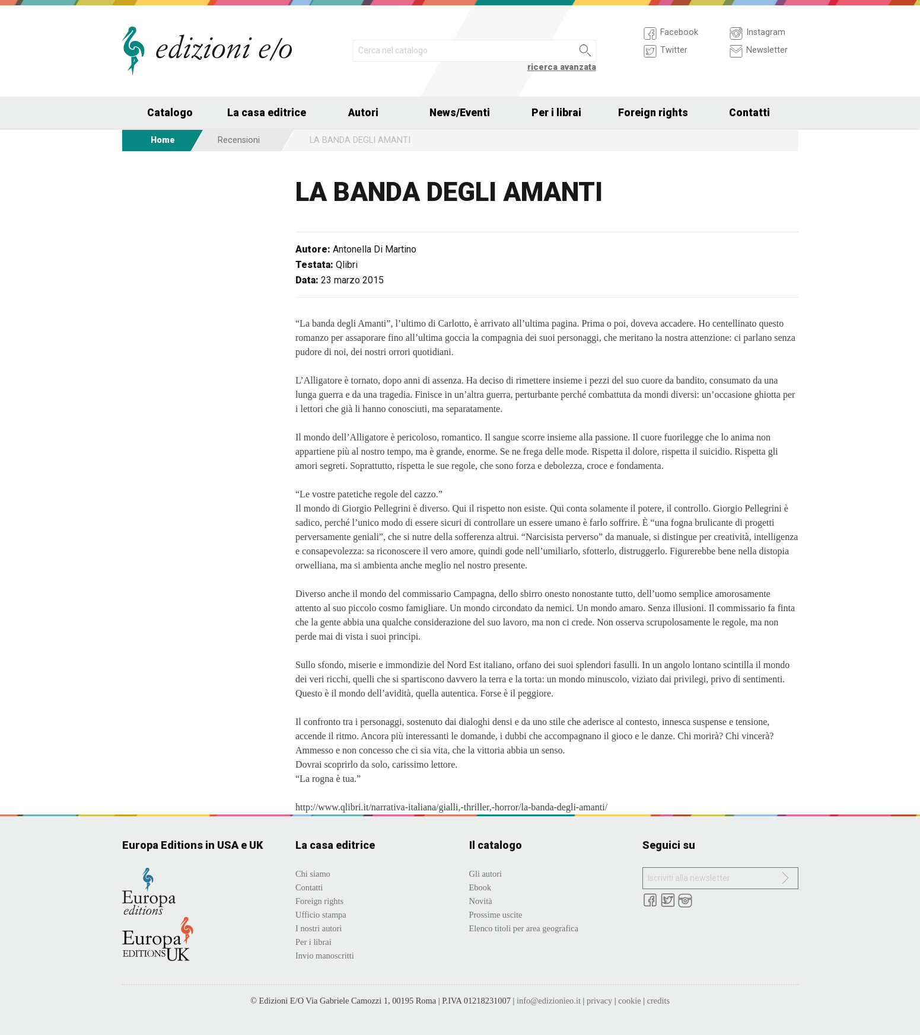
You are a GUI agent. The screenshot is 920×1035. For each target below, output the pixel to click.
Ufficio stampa (320, 914)
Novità (480, 901)
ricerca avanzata (561, 67)
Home (163, 140)
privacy (599, 1000)
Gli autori (485, 874)
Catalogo (170, 113)
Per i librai (556, 113)
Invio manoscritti (324, 955)
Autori (363, 113)
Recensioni (239, 140)
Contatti (749, 113)
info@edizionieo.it (549, 1000)
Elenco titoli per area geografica (524, 928)
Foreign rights (653, 113)
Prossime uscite (496, 914)
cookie (629, 1000)
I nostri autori (318, 928)
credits (658, 1000)
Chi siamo (312, 874)
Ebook (480, 887)
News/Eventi (459, 113)
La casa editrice (266, 113)
